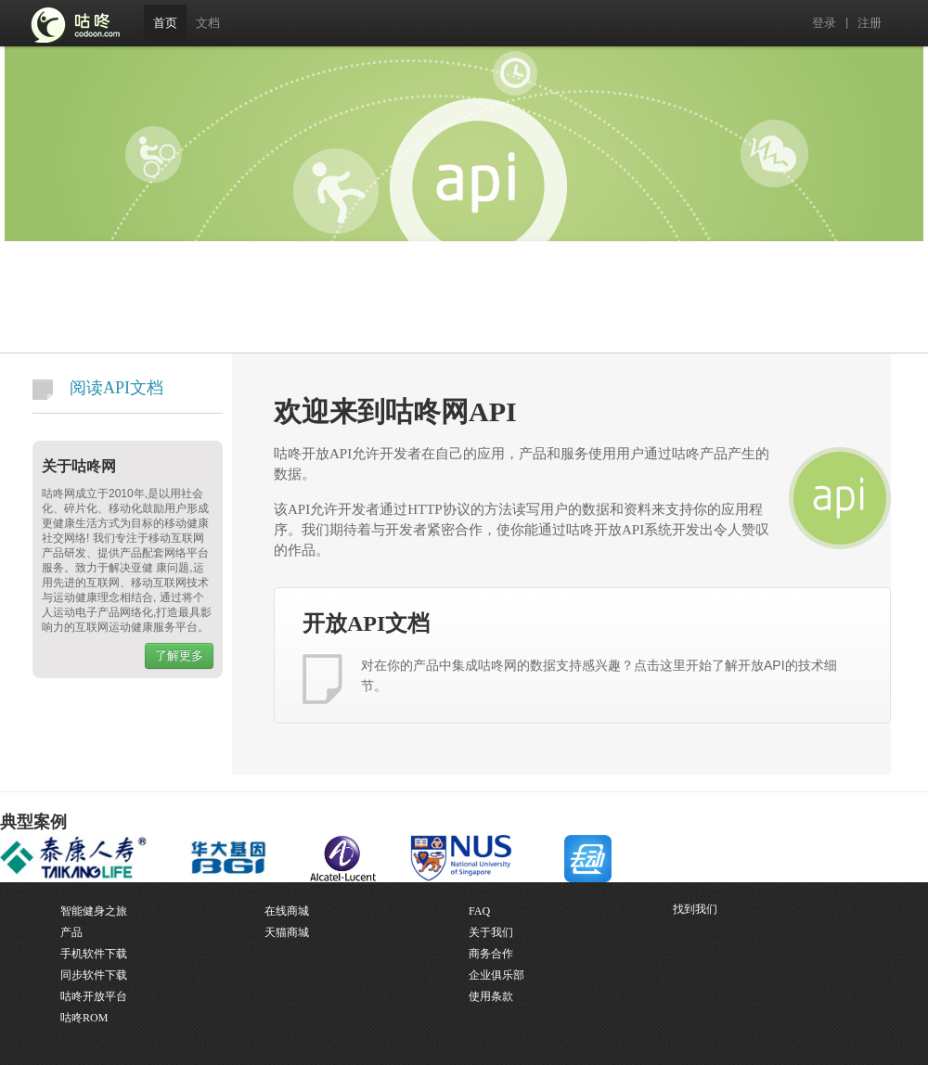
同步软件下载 (93, 975)
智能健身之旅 (93, 911)
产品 (71, 932)
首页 (165, 23)
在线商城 (286, 911)
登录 (824, 23)
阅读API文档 (97, 390)
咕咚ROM (84, 1017)
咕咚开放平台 (93, 996)
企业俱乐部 (496, 975)
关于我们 (491, 932)
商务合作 (491, 953)
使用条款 (491, 996)
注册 (869, 23)
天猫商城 (286, 932)
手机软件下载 (93, 953)
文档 (208, 23)
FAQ (479, 911)
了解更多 (179, 655)
